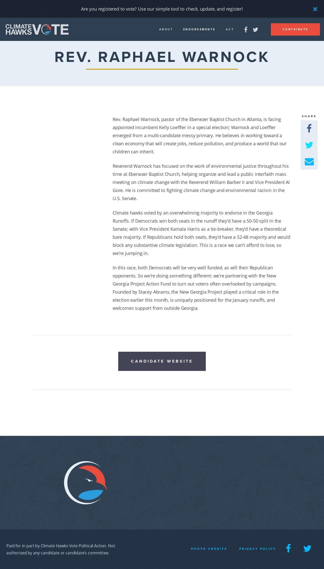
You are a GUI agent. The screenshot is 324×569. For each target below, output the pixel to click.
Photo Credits (209, 549)
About (166, 29)
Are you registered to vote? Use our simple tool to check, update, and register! (162, 9)
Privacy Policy (257, 549)
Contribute (295, 29)
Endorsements (199, 29)
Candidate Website (162, 361)
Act (230, 29)
